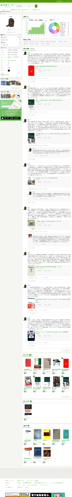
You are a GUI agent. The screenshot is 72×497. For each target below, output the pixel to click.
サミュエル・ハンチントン (37, 442)
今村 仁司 (25, 460)
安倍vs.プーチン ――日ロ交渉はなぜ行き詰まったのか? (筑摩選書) (52, 332)
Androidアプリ (20, 487)
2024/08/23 (45, 310)
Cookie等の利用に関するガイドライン (41, 482)
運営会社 (19, 482)
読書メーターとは (20, 480)
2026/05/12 (45, 78)
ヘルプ (18, 485)
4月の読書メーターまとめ (10, 32)
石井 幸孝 (32, 43)
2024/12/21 (45, 188)
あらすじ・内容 (47, 70)
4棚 (8, 62)
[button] (36, 6)
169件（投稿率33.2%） (12, 60)
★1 (41, 155)
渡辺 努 (60, 41)
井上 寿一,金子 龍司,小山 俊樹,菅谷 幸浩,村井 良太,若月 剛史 (47, 41)
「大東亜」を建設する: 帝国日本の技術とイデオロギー (49, 221)
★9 (36, 78)
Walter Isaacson (26, 418)
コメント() (39, 78)
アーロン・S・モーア (40, 222)
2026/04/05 (45, 145)
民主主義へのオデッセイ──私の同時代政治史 (47, 178)
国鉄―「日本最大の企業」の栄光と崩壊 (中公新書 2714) (49, 100)
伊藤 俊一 (37, 43)
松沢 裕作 (26, 41)
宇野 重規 (47, 43)
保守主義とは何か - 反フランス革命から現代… (65, 388)
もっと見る (54, 35)
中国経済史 (45, 440)
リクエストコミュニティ (44, 485)
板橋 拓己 (37, 302)
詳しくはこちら (6, 106)
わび (29, 52)
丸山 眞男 (54, 442)
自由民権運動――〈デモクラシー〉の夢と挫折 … (28, 370)
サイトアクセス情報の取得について (58, 482)
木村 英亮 (25, 442)
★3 (36, 231)
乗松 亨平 (26, 43)
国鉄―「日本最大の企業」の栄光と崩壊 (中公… (37, 388)
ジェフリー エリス (46, 460)
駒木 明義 (37, 333)
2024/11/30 (45, 231)
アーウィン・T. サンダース (37, 460)
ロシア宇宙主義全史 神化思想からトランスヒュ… (28, 388)
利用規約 (36, 480)
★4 (36, 188)
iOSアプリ (27, 487)
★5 (36, 112)
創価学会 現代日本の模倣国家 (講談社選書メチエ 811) (49, 266)
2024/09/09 (45, 277)
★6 (36, 310)
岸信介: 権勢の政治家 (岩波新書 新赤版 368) (46, 66)
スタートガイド (30, 480)
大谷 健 (42, 43)
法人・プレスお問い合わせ (32, 485)
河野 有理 (32, 41)
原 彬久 (65, 41)
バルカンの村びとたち (37, 458)
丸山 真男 (63, 442)
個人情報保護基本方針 (27, 482)
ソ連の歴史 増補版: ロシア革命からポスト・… (28, 441)
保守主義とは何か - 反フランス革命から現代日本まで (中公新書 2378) (52, 133)
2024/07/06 (45, 342)
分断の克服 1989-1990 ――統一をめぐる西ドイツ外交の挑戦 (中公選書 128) (53, 300)
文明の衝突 (35, 440)
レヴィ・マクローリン (40, 268)
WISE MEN (26, 415)
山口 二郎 (37, 179)
